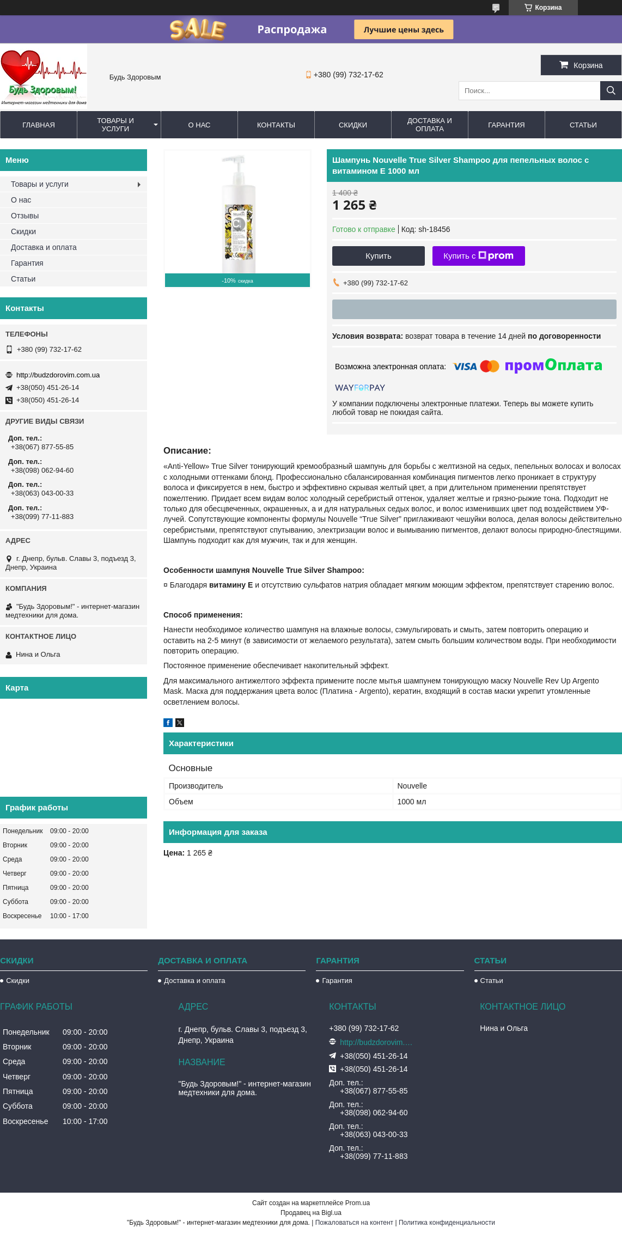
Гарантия (506, 125)
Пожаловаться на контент (354, 1222)
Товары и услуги (115, 125)
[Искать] (611, 90)
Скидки (353, 125)
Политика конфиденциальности (447, 1222)
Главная (38, 125)
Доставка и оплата (429, 125)
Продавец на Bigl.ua (311, 1213)
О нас (199, 125)
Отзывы (25, 215)
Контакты (276, 125)
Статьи (583, 125)
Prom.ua (357, 1203)
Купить (378, 255)
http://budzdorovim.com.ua (58, 375)
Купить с (478, 256)
